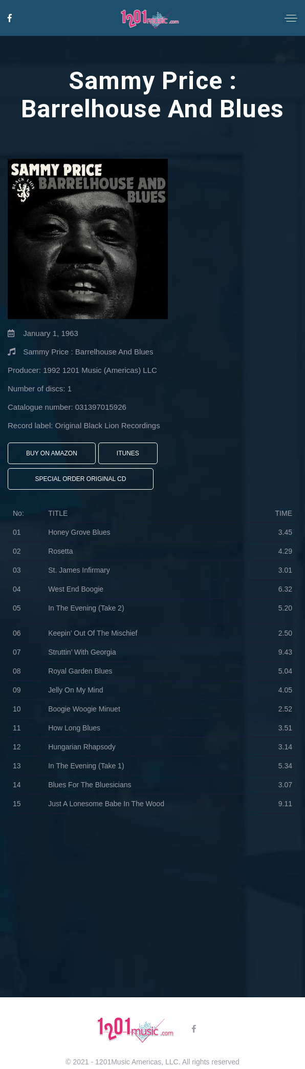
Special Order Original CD (80, 479)
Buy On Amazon (51, 453)
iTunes (128, 453)
